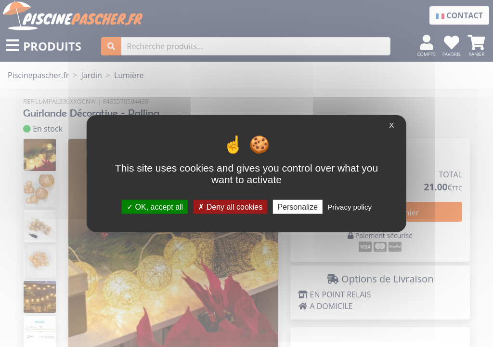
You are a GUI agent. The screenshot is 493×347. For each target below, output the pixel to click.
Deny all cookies (230, 206)
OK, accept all (155, 206)
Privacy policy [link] (349, 206)
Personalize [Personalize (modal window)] (297, 206)
